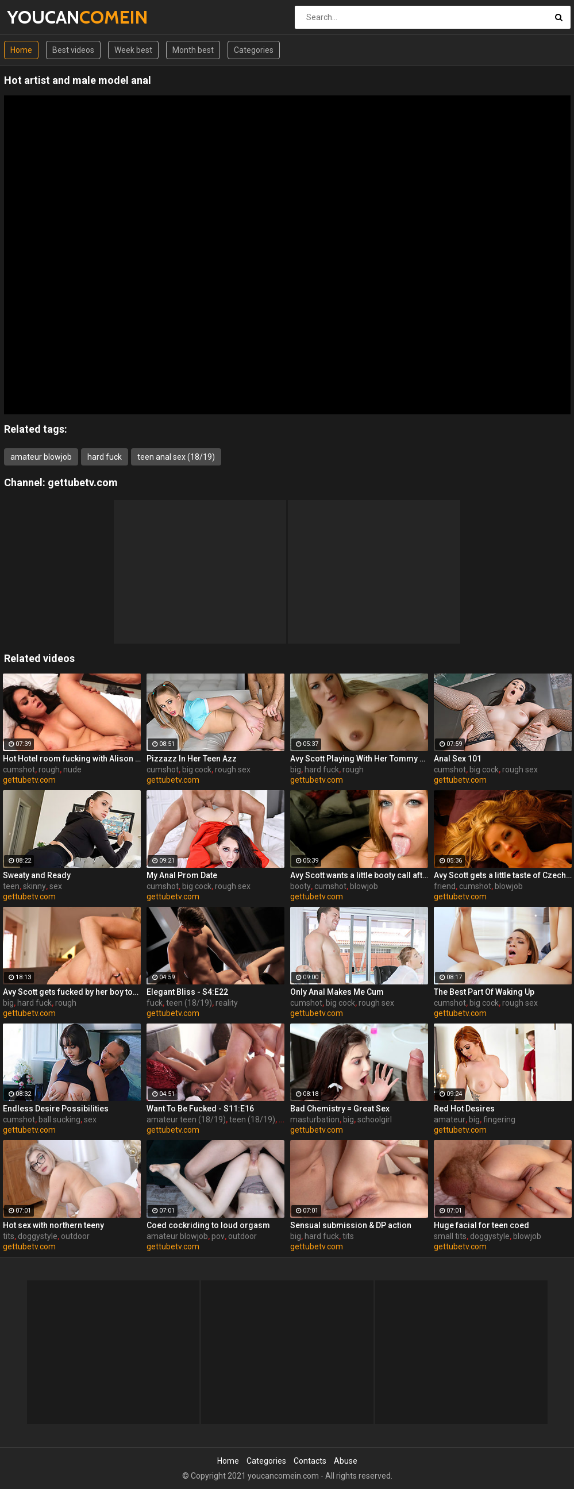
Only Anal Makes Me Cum (337, 991)
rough (49, 769)
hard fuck (104, 456)
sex (55, 886)
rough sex (233, 769)
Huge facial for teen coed (481, 1225)
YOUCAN (37, 17)
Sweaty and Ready (37, 875)
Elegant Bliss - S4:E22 (187, 991)
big (295, 769)
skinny (34, 886)
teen (11, 886)
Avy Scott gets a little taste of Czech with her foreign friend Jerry (503, 875)
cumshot (19, 769)
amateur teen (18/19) (186, 1119)
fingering (499, 1119)
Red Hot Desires (464, 1108)
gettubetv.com (83, 482)
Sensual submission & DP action (350, 1225)
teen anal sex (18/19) (176, 456)
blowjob (364, 886)
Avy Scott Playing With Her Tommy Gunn (359, 758)
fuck (155, 1002)
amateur (449, 1119)
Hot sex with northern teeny (53, 1225)
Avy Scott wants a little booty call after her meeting (359, 875)
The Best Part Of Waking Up (484, 991)
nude (72, 769)
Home (21, 50)
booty (300, 886)
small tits (450, 1236)
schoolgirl (374, 1119)
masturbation (315, 1119)
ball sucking (59, 1119)
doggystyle (37, 1236)
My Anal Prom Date (182, 875)
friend (445, 886)
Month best (193, 50)
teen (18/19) (189, 1002)
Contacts (310, 1460)
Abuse (345, 1460)
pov (218, 1236)
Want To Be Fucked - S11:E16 (200, 1108)
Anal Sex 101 (457, 758)
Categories (253, 50)
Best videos (73, 50)
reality (226, 1002)
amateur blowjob (41, 456)
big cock (196, 769)
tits (8, 1236)
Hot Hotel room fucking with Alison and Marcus (72, 758)
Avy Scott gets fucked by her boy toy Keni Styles (72, 991)
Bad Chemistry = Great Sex (340, 1108)
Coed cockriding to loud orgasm (208, 1225)
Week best (133, 50)
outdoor (75, 1236)
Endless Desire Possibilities (56, 1108)
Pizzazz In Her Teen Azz (192, 758)
